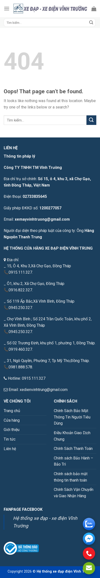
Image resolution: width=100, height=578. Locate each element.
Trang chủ (12, 410)
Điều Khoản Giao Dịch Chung (72, 436)
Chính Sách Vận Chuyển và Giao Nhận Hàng (73, 492)
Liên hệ (10, 448)
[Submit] (91, 22)
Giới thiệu (11, 429)
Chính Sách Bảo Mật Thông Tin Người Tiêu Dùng (72, 417)
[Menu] (7, 8)
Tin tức (9, 439)
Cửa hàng (12, 420)
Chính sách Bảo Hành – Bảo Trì (73, 461)
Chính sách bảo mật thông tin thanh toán (70, 477)
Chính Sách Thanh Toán (73, 448)
